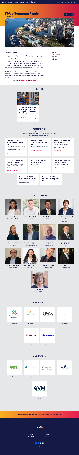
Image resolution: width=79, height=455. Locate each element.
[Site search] (76, 2)
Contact (31, 434)
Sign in (74, 2)
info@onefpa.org (49, 446)
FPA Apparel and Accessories (48, 439)
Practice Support (11, 2)
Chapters (31, 439)
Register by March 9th (59, 150)
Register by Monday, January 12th (15, 153)
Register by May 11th (35, 167)
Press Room (47, 434)
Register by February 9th (36, 150)
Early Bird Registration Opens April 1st (27, 118)
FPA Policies (55, 446)
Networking (28, 2)
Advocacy (22, 2)
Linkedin (33, 81)
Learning (16, 2)
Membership (34, 2)
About (68, 2)
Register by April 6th (12, 170)
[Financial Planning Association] (4, 2)
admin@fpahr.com (56, 54)
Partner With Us (31, 436)
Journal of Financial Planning (61, 2)
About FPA (31, 431)
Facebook (23, 81)
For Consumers (48, 431)
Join (66, 14)
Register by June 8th (59, 167)
